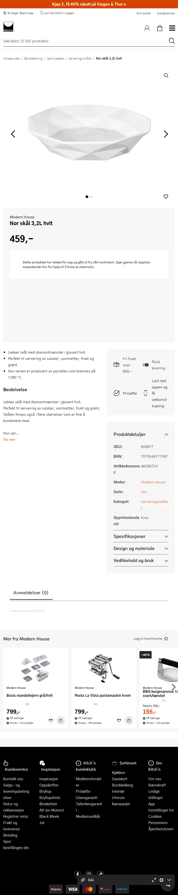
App (151, 803)
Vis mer (9, 439)
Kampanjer (121, 803)
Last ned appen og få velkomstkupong (159, 393)
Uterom (118, 797)
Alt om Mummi (51, 810)
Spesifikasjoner (129, 536)
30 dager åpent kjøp (18, 13)
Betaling (10, 835)
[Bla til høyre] (165, 134)
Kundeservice (166, 13)
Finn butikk (144, 13)
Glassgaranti (86, 797)
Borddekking (33, 58)
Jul (41, 822)
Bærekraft (157, 785)
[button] (166, 196)
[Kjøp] (61, 720)
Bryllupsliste (49, 797)
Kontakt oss (13, 778)
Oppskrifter (49, 785)
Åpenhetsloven (160, 828)
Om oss (154, 778)
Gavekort (119, 778)
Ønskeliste (48, 803)
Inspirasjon (48, 778)
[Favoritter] (51, 720)
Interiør (118, 791)
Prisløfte (130, 393)
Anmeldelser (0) (31, 592)
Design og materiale (134, 548)
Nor (144, 491)
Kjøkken (118, 772)
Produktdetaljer (130, 434)
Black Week (49, 816)
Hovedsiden (11, 58)
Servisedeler (55, 58)
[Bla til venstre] (13, 134)
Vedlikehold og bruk (134, 560)
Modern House (22, 217)
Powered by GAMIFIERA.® (27, 611)
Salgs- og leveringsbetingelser (16, 791)
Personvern (158, 822)
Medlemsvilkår (88, 816)
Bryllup (45, 791)
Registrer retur (15, 816)
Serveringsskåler (80, 58)
